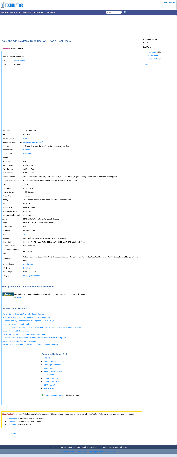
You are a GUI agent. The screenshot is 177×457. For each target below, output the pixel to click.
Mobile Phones (19, 60)
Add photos (11, 421)
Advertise (123, 447)
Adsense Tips (80, 452)
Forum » (13, 12)
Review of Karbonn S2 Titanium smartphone (19, 341)
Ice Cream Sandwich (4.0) (33, 142)
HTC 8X (47, 358)
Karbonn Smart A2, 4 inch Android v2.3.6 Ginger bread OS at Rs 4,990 (28, 321)
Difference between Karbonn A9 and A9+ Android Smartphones (26, 317)
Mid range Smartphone (32, 276)
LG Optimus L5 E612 (51, 378)
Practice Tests (39, 12)
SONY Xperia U (50, 385)
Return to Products (8, 433)
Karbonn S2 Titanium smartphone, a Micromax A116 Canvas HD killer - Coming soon (34, 338)
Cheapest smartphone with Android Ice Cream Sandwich (23, 314)
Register (172, 2)
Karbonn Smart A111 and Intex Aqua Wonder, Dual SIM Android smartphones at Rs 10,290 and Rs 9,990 (41, 327)
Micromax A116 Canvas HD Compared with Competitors (23, 334)
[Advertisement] (72, 24)
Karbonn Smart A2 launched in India (16, 324)
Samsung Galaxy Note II (53, 365)
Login (165, 2)
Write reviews (12, 419)
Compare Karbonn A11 (52, 395)
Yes (24, 234)
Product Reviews (25, 12)
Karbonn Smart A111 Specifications (15, 331)
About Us (52, 447)
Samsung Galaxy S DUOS (54, 361)
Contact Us (62, 447)
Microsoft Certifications (106, 452)
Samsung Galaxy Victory (53, 371)
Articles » (4, 12)
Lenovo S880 (49, 375)
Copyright (71, 447)
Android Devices (68, 452)
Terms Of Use (95, 447)
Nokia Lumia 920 (50, 368)
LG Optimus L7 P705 (51, 382)
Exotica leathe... (154, 55)
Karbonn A (27, 154)
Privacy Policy (82, 447)
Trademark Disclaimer (110, 447)
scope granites (153, 59)
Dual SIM (26, 268)
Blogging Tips (92, 452)
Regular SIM (28, 264)
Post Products (12, 424)
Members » (51, 12)
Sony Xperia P (49, 388)
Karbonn (26, 150)
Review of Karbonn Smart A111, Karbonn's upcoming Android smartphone (30, 344)
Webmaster (152, 52)
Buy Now (20, 297)
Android (26, 138)
